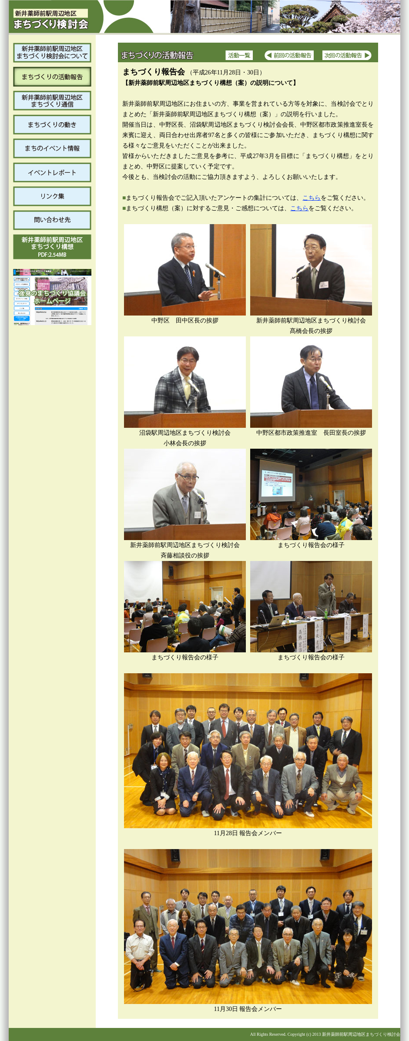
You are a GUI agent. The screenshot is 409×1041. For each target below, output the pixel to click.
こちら (311, 198)
